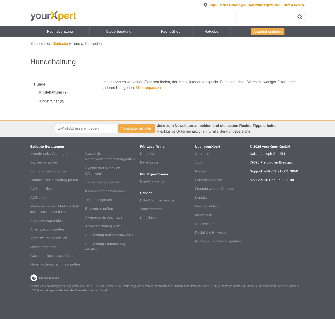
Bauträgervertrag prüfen (48, 171)
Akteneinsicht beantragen (104, 217)
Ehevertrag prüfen (99, 208)
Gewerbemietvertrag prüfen (51, 255)
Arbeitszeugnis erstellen (48, 238)
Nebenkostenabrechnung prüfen (55, 264)
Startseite (60, 44)
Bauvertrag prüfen (44, 162)
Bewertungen (150, 162)
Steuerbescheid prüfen (102, 182)
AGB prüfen (39, 197)
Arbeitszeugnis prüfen (47, 229)
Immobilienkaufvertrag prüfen (52, 153)
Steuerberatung (118, 31)
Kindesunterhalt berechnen (106, 191)
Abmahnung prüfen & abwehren (109, 235)
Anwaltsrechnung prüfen (104, 226)
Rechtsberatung (60, 31)
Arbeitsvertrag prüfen (46, 220)
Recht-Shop (170, 31)
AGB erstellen (41, 188)
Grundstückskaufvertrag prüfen (54, 180)
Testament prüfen (98, 200)
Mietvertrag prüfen (44, 247)
